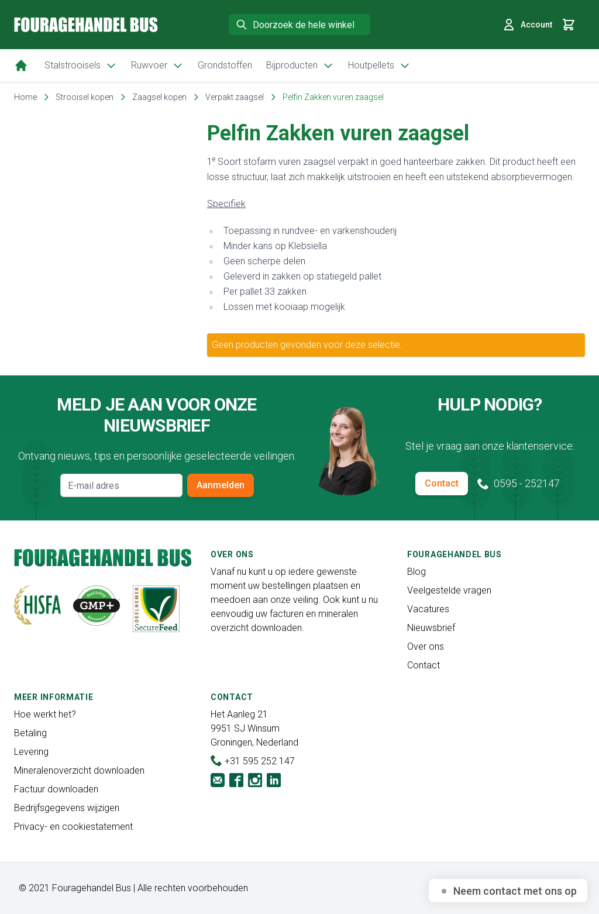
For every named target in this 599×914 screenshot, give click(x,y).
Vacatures (428, 609)
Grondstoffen (225, 65)
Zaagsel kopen (159, 97)
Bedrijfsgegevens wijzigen (66, 807)
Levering (31, 751)
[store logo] (86, 24)
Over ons (425, 646)
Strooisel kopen (84, 97)
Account (527, 25)
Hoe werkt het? (45, 714)
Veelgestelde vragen (449, 590)
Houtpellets (379, 65)
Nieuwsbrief (431, 627)
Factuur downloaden (56, 789)
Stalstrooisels (80, 65)
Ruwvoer (157, 65)
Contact (442, 483)
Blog (416, 571)
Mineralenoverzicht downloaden (79, 770)
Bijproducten (300, 65)
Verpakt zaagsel (234, 97)
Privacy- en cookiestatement (73, 826)
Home (25, 97)
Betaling (30, 733)
